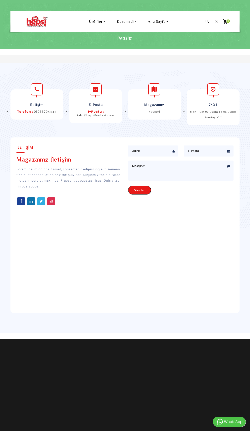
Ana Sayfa (157, 21)
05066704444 (45, 112)
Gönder (139, 190)
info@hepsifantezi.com (95, 115)
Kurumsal (125, 21)
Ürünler (96, 21)
